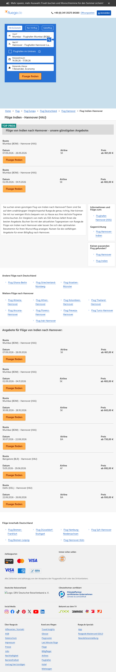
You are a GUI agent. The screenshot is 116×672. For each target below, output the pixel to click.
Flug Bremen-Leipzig (18, 539)
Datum (6, 148)
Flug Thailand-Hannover (98, 301)
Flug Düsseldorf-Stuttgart (44, 530)
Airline (63, 148)
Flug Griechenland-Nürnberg (45, 283)
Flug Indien (102, 259)
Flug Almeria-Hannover (15, 301)
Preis (103, 148)
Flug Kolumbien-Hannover (72, 301)
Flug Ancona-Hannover (15, 311)
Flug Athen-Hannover (41, 301)
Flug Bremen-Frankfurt (15, 530)
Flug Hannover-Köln (74, 539)
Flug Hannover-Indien (104, 232)
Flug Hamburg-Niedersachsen (71, 530)
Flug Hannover (103, 253)
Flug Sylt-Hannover (101, 528)
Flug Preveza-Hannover (70, 311)
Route (6, 139)
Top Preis (8, 124)
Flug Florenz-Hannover (42, 311)
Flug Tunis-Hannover (102, 309)
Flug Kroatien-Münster (70, 283)
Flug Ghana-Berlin (17, 281)
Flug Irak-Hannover (46, 319)
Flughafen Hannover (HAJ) (104, 216)
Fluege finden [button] (14, 158)
